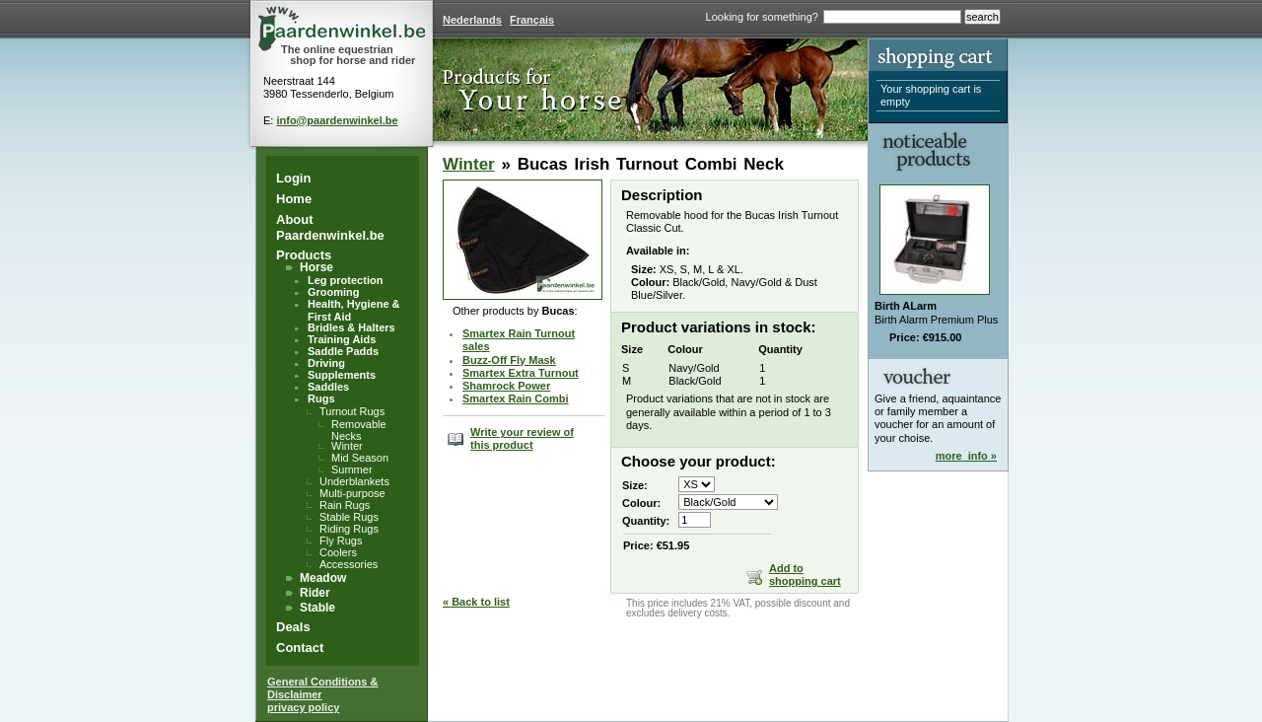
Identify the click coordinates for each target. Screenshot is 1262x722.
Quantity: (645, 521)
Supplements (342, 375)
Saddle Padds (343, 351)
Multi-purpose (352, 493)
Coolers (338, 552)
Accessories (348, 564)
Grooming (334, 292)
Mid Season (359, 458)
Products (303, 255)
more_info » (966, 456)
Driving (326, 363)
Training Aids (342, 339)
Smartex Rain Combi (515, 398)
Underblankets (354, 481)
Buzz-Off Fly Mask (509, 360)
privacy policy (303, 707)
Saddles (328, 387)
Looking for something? (762, 17)
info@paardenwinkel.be (336, 120)
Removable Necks (358, 430)
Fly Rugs (340, 540)
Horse (316, 267)
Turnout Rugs (352, 411)
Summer (352, 469)
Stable (317, 607)
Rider (315, 593)
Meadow (323, 578)
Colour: (641, 503)
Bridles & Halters (351, 327)
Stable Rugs (349, 517)
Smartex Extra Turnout (520, 373)
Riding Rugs (349, 529)
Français (532, 20)
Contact (299, 647)
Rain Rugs (344, 505)
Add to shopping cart (805, 574)
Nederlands (472, 20)
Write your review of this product (522, 438)
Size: (635, 485)
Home (294, 198)
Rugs (321, 398)
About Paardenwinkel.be (330, 227)
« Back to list (476, 602)
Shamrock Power (506, 386)
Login (293, 178)
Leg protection (345, 280)
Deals (293, 626)
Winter (347, 446)
